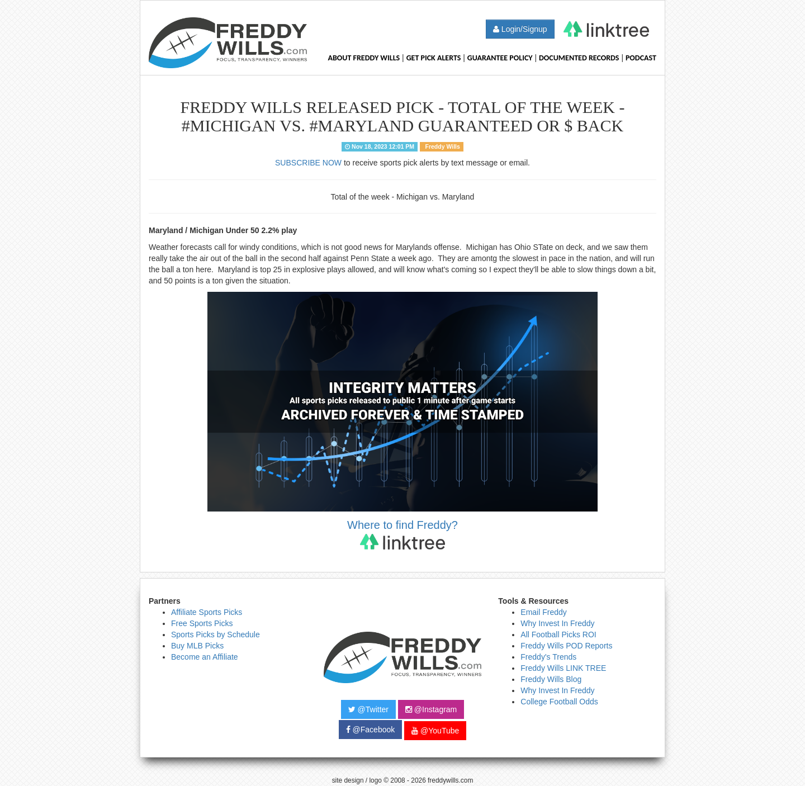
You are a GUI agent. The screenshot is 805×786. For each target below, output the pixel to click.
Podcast (641, 58)
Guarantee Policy (500, 58)
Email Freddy (543, 612)
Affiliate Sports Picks (206, 612)
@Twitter (368, 709)
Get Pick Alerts (433, 58)
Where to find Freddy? (402, 534)
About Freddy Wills (364, 58)
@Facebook (370, 729)
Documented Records (579, 58)
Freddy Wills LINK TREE (563, 668)
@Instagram (431, 709)
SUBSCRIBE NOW (308, 162)
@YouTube (435, 730)
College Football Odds (559, 701)
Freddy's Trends (548, 656)
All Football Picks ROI (558, 634)
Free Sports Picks (202, 623)
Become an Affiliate (204, 656)
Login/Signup (520, 29)
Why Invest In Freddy (557, 623)
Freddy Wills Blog (550, 679)
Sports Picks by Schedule (215, 634)
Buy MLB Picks (197, 645)
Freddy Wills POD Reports (566, 645)
